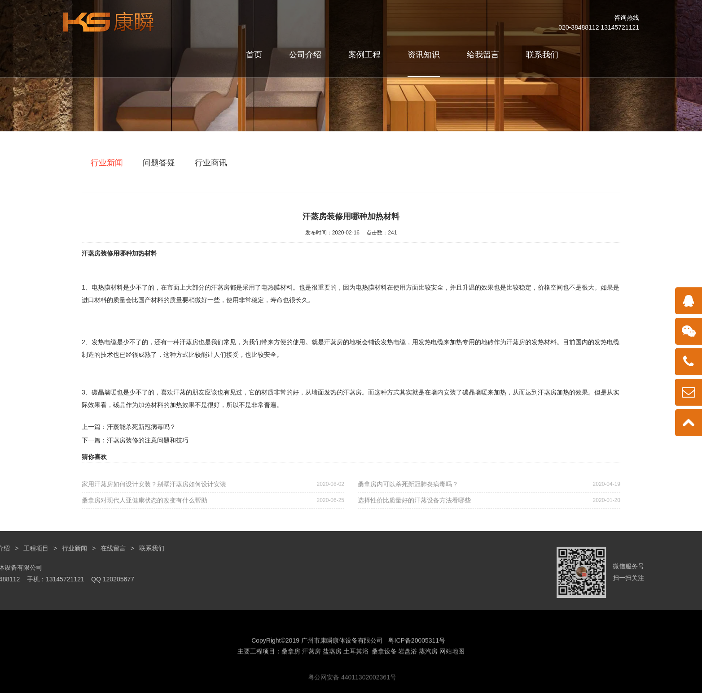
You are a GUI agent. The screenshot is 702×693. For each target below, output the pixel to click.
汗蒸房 (91, 253)
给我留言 (483, 54)
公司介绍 (305, 54)
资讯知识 (424, 54)
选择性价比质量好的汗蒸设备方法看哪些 (489, 508)
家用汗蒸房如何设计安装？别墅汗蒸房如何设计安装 (213, 492)
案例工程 (364, 54)
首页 (254, 54)
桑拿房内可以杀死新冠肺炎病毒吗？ (489, 492)
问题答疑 (159, 162)
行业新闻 (107, 162)
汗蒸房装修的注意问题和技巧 (148, 440)
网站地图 (452, 687)
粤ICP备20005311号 (417, 676)
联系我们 (542, 54)
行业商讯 (211, 162)
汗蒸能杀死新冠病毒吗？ (141, 426)
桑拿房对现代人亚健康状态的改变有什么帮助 (213, 508)
